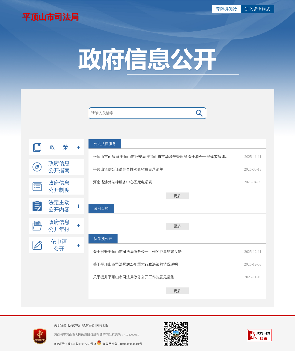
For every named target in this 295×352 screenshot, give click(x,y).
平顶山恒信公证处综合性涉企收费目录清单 (128, 169)
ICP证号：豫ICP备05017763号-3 (75, 344)
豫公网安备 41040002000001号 (122, 344)
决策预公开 (103, 239)
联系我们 (88, 325)
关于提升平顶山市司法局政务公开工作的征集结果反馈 (137, 252)
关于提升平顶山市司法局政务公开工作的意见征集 (133, 277)
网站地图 (102, 325)
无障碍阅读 (226, 9)
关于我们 (60, 325)
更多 (177, 196)
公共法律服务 (105, 144)
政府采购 (101, 208)
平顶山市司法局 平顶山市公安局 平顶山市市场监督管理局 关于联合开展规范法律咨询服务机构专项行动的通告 (162, 157)
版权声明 (74, 325)
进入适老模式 (257, 9)
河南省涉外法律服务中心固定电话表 (122, 182)
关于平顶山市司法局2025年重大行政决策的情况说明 (135, 264)
